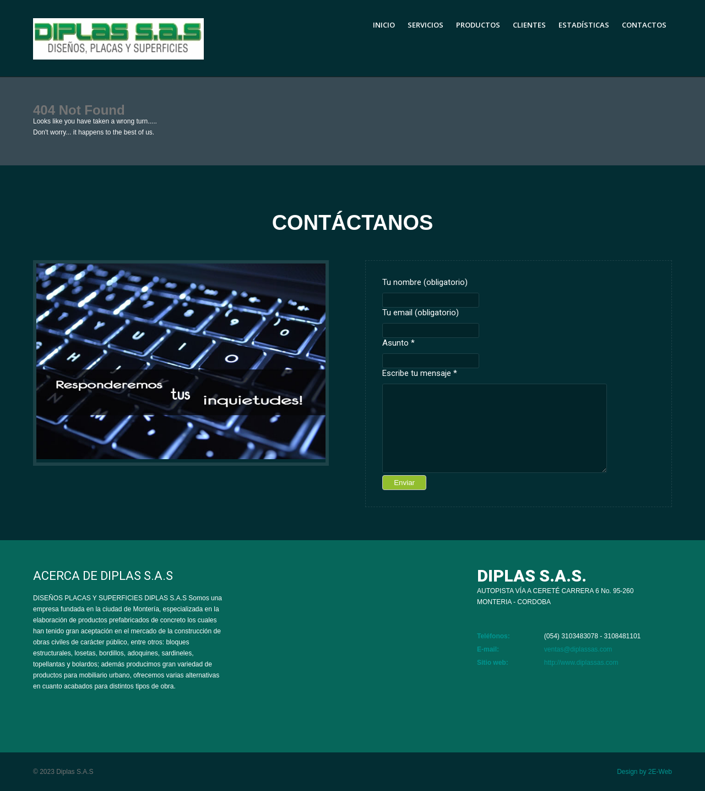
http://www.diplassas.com (581, 662)
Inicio (384, 25)
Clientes (529, 25)
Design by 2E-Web (644, 772)
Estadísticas (583, 25)
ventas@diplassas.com (578, 649)
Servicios (425, 25)
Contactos (644, 25)
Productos (478, 25)
